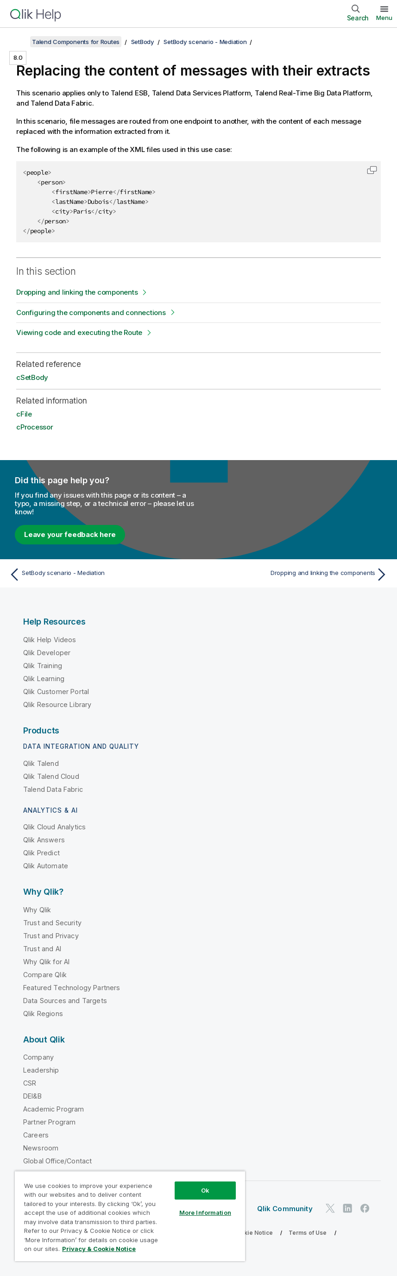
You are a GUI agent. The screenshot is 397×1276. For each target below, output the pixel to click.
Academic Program (53, 1109)
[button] (372, 170)
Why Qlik (37, 910)
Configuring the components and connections (91, 312)
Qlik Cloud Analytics (54, 827)
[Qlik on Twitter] (330, 1208)
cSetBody (32, 377)
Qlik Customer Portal (56, 691)
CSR (29, 1083)
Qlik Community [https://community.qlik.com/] (285, 1208)
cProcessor (34, 427)
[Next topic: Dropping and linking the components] (296, 575)
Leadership (41, 1070)
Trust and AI (42, 949)
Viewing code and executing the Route (79, 332)
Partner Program (49, 1122)
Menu (384, 17)
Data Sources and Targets (65, 1000)
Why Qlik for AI (46, 962)
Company (38, 1057)
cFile (24, 414)
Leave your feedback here (70, 534)
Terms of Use (308, 1232)
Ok (205, 1190)
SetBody (142, 41)
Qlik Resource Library (57, 704)
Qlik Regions (43, 1013)
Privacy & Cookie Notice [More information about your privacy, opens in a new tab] (99, 1248)
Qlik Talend (41, 763)
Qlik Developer (46, 653)
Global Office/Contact (57, 1161)
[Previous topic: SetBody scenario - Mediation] (101, 575)
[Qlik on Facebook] (365, 1208)
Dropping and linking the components (77, 292)
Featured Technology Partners (71, 988)
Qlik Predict (41, 853)
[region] (130, 1216)
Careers (36, 1135)
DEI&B (32, 1096)
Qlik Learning (43, 678)
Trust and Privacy (51, 936)
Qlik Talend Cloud (51, 776)
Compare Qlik (45, 975)
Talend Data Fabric (53, 789)
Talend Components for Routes (76, 41)
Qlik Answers (44, 840)
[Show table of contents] (18, 42)
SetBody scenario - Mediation (205, 41)
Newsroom (40, 1148)
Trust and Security (52, 923)
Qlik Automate (45, 866)
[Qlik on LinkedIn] (347, 1208)
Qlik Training (42, 666)
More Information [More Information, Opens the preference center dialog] (205, 1212)
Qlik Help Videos (49, 640)
